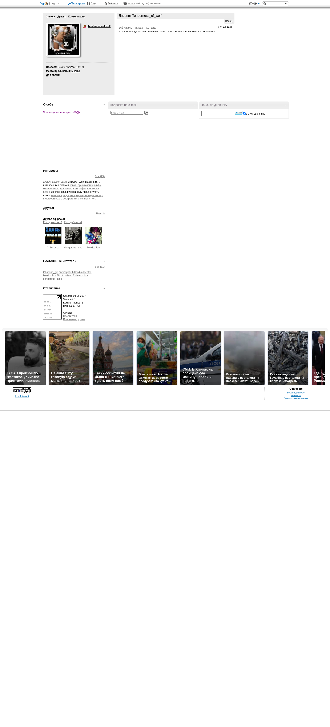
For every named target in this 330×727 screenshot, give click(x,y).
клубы (97, 185)
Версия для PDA (296, 392)
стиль (92, 198)
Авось (131, 3)
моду (66, 195)
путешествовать (52, 198)
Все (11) (100, 266)
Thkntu (60, 275)
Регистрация (78, 3)
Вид (256, 4)
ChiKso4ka (53, 247)
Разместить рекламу (296, 398)
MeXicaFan (93, 247)
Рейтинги (113, 3)
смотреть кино (71, 198)
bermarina (82, 275)
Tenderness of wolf (85, 26)
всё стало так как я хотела (137, 27)
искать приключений (82, 185)
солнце (84, 198)
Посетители (70, 316)
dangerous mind (73, 247)
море (72, 195)
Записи (50, 16)
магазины (56, 195)
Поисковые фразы (74, 319)
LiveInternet (50, 4)
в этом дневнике (255, 113)
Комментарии (76, 16)
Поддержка (251, 3)
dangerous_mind (52, 278)
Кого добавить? (73, 222)
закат (64, 181)
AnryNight (64, 272)
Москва (75, 71)
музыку (80, 195)
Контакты (296, 395)
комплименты (51, 188)
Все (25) (100, 176)
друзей (56, 181)
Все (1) (229, 21)
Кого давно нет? (52, 222)
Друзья (61, 16)
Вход (93, 3)
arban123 (70, 275)
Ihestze (87, 272)
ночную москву (94, 195)
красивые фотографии (73, 188)
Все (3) (100, 213)
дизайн (47, 181)
